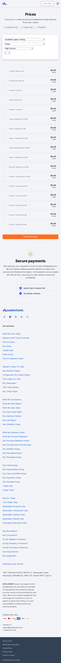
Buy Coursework (10, 535)
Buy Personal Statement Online (16, 441)
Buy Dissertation (9, 383)
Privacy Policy (7, 652)
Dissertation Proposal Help (14, 506)
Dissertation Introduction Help (15, 510)
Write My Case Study (11, 408)
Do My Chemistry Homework (15, 543)
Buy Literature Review (12, 416)
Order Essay (8, 354)
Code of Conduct (9, 655)
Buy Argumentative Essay (13, 469)
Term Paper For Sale (11, 379)
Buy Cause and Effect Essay (14, 473)
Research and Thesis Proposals (16, 338)
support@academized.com (12, 627)
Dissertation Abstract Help (14, 515)
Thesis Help (8, 486)
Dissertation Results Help (13, 519)
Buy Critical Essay (10, 465)
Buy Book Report (10, 531)
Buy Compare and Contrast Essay (17, 445)
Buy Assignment (9, 556)
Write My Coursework (12, 399)
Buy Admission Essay (12, 424)
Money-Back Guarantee (11, 644)
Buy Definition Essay (11, 449)
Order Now (47, 3)
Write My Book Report (12, 404)
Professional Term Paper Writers (16, 375)
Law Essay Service (10, 552)
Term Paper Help (10, 502)
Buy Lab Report (9, 420)
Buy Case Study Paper (12, 412)
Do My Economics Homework (15, 547)
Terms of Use (7, 641)
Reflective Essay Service (13, 564)
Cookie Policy (7, 648)
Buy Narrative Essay (11, 482)
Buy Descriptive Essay (12, 453)
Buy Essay (7, 346)
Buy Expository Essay (12, 478)
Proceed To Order (31, 237)
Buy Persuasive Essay (12, 457)
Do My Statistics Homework (14, 539)
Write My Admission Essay (14, 432)
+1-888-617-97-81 (9, 630)
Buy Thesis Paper (10, 391)
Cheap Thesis (8, 490)
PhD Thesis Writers (11, 387)
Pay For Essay (9, 342)
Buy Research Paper (11, 371)
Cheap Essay (8, 350)
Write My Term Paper (12, 334)
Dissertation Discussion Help (15, 523)
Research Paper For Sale (13, 367)
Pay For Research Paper (13, 358)
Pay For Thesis (9, 498)
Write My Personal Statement (15, 436)
